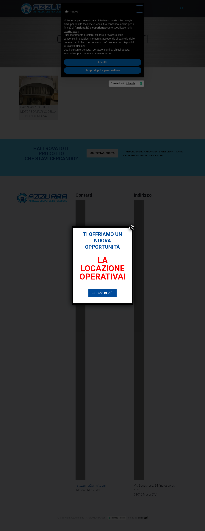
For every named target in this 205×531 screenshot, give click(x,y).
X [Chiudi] (131, 227)
